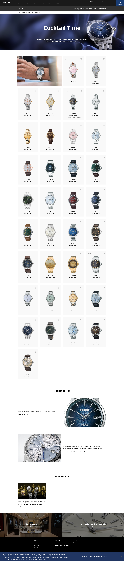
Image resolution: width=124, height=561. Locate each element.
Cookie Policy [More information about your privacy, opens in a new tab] (46, 560)
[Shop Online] (120, 3)
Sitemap (75, 542)
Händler (75, 540)
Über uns (36, 540)
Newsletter (37, 548)
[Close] (121, 557)
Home (19, 12)
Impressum (58, 542)
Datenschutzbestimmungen (62, 545)
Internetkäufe (58, 540)
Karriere (36, 543)
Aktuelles (36, 545)
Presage (31, 12)
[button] (92, 2)
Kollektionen (24, 12)
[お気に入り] (81, 66)
